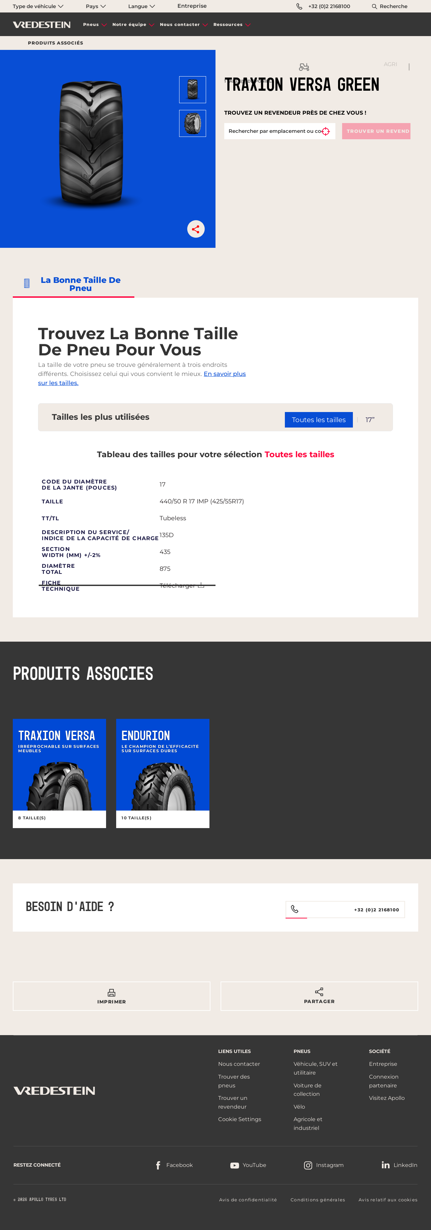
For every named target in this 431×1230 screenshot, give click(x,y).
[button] (196, 229)
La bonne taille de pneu (81, 284)
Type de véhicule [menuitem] (38, 6)
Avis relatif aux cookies (388, 1199)
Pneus (91, 24)
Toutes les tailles (299, 454)
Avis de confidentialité (248, 1199)
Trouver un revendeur (379, 131)
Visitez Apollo (387, 1098)
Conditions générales (318, 1199)
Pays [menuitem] (96, 6)
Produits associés (55, 43)
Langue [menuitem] (141, 6)
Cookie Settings (239, 1119)
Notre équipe (129, 24)
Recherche (393, 6)
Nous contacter (180, 24)
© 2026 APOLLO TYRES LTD (39, 1199)
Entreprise (192, 6)
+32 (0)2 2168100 (323, 6)
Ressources (228, 24)
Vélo (299, 1107)
